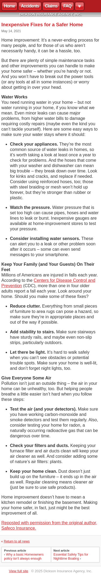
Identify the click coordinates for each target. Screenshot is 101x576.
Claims (51, 6)
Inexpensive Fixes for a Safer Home (42, 24)
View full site (18, 571)
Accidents (30, 6)
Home (9, 6)
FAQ (67, 6)
